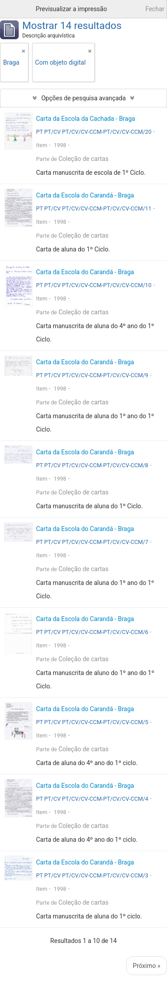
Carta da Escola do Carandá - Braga (85, 195)
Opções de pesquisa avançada (83, 98)
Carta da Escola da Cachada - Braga (85, 118)
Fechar (155, 8)
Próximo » (146, 965)
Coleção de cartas (83, 158)
